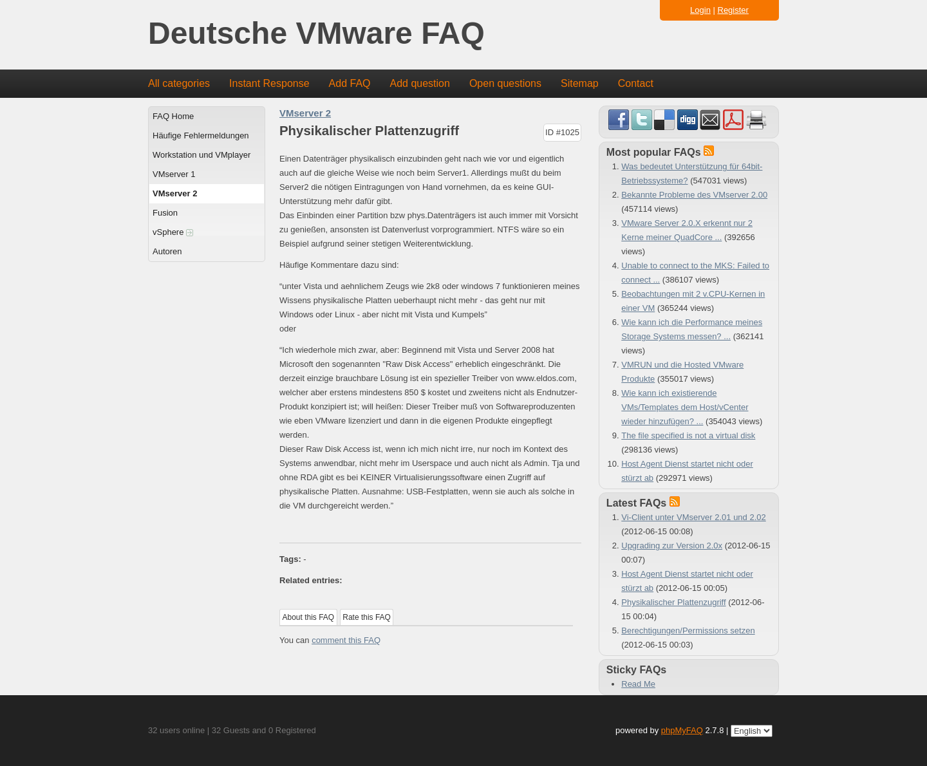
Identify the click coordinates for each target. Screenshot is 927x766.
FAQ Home (173, 116)
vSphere (173, 232)
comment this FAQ (346, 640)
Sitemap (580, 83)
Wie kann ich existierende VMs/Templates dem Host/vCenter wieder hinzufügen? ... (684, 407)
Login (700, 10)
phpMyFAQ (682, 730)
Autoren (167, 251)
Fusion (165, 213)
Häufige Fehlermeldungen (201, 135)
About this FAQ (309, 617)
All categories (179, 83)
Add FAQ (350, 83)
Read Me (638, 684)
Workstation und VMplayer (201, 155)
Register (733, 10)
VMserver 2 (175, 193)
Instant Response (269, 83)
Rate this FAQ (366, 617)
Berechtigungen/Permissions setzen (687, 630)
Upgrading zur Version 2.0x (671, 545)
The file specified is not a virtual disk (688, 435)
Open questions (505, 83)
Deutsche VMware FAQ (316, 33)
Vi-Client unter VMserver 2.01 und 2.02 (693, 517)
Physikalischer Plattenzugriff (673, 602)
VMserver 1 (174, 174)
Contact (635, 83)
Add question (420, 83)
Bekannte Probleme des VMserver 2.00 (694, 195)
